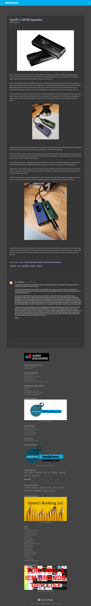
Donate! (26, 528)
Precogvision (28, 490)
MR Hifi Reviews (28, 545)
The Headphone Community (31, 530)
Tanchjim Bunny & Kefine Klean (32, 376)
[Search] (88, 3)
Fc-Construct (19, 282)
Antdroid (13, 266)
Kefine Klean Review (29, 434)
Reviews (33, 266)
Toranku (61, 487)
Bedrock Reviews (28, 550)
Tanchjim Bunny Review (30, 432)
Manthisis (52, 490)
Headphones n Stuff (29, 555)
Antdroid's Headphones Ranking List (45, 465)
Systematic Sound (29, 540)
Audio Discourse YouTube (31, 440)
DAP (26, 475)
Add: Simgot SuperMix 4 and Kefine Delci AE (36, 381)
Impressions (25, 266)
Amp (45, 472)
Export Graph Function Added (32, 394)
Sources (39, 266)
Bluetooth (62, 472)
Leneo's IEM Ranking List (45, 522)
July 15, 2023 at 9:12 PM (30, 282)
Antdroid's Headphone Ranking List (52, 262)
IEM (25, 472)
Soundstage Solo (28, 542)
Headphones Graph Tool (30, 367)
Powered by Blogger (45, 600)
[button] (11, 26)
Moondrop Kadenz (29, 374)
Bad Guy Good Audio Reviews (32, 543)
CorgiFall (34, 487)
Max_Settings (27, 549)
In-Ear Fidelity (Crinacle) (30, 533)
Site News (54, 472)
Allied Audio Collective (30, 554)
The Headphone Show (30, 532)
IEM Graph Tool (28, 368)
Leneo (55, 487)
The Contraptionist (29, 559)
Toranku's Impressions (30, 535)
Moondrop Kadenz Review (31, 429)
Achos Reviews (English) (30, 552)
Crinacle (45, 490)
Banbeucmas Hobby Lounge (31, 560)
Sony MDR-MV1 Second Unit (31, 391)
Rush (50, 487)
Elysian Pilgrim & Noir (30, 379)
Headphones (38, 472)
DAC (19, 266)
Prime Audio (27, 557)
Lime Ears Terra (28, 378)
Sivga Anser (27, 387)
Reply (17, 318)
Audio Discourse (11, 3)
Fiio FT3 (26, 389)
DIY (30, 475)
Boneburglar (37, 490)
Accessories (36, 475)
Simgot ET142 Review (30, 427)
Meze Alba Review (29, 431)
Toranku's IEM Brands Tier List (45, 591)
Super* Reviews (28, 538)
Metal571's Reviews (29, 547)
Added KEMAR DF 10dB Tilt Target (33, 392)
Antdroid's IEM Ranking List (32, 262)
